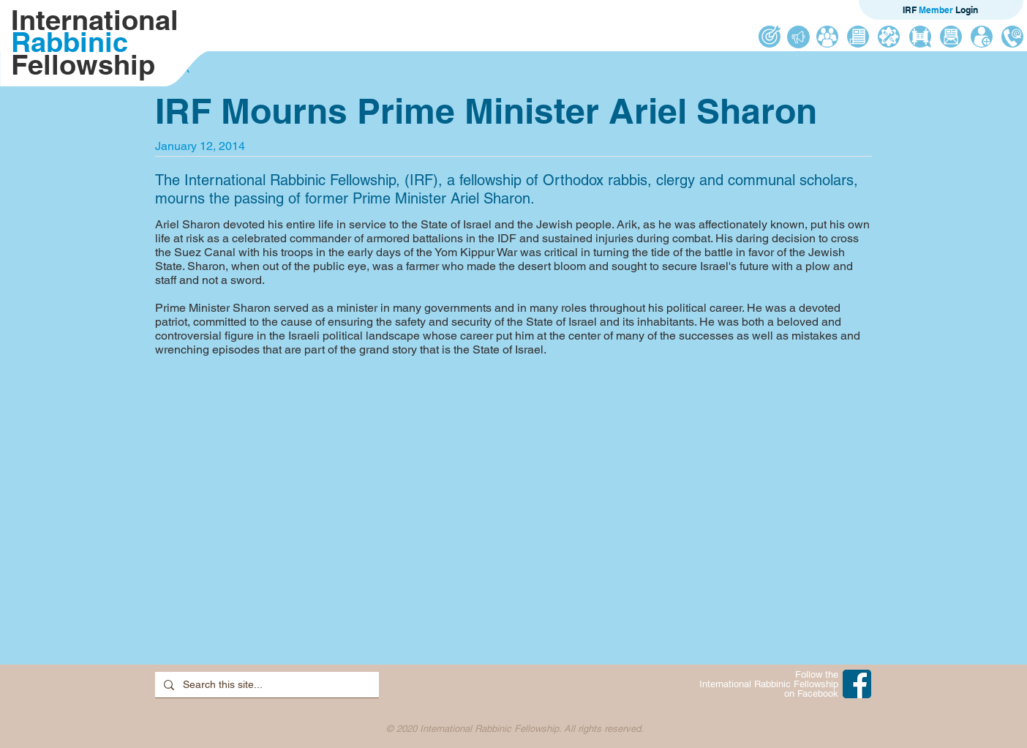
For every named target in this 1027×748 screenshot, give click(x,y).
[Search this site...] (265, 685)
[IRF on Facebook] (857, 684)
